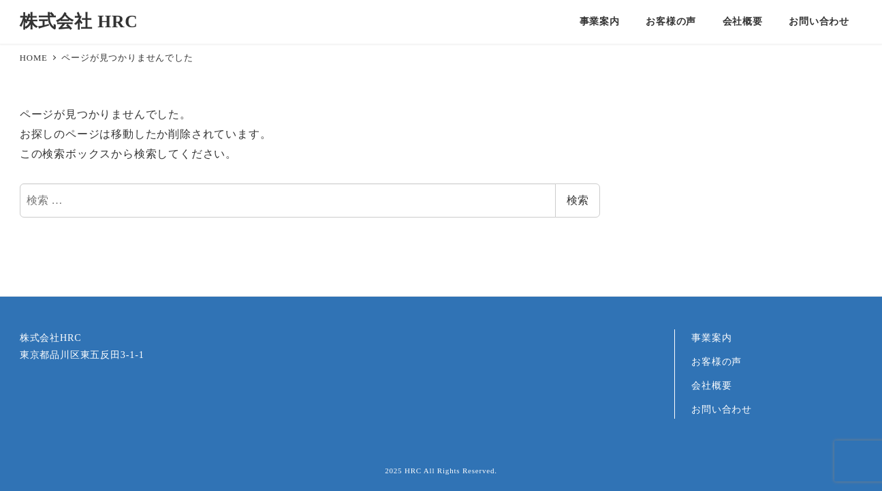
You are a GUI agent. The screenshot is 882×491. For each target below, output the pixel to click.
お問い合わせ (721, 409)
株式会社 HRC (79, 21)
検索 (577, 200)
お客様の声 (716, 361)
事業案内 (711, 337)
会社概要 (711, 385)
